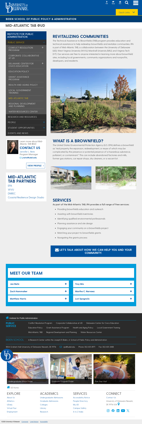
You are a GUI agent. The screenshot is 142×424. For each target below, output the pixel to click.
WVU (11, 189)
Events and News (18, 133)
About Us (11, 397)
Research (44, 411)
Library (43, 408)
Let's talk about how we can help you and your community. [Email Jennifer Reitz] (93, 251)
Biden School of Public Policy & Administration (41, 18)
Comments (24, 421)
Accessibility (44, 421)
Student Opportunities (21, 127)
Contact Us (111, 397)
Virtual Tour (12, 408)
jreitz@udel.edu (29, 157)
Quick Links (124, 12)
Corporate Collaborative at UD (69, 323)
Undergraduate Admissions (51, 397)
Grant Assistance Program (19, 78)
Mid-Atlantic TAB (18, 98)
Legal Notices (34, 421)
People (12, 122)
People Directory (80, 401)
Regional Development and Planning (22, 104)
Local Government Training (108, 327)
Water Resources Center (23, 111)
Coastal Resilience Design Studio (26, 197)
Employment (12, 411)
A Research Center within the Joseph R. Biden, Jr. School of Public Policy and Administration (67, 340)
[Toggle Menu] (44, 42)
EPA (10, 185)
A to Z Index (78, 411)
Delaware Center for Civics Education (21, 64)
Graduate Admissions (49, 401)
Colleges (44, 404)
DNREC (12, 193)
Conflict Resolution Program (40, 323)
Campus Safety (79, 408)
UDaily (9, 404)
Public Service (16, 42)
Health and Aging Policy (23, 85)
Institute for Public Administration (20, 35)
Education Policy (19, 71)
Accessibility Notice (81, 397)
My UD (76, 404)
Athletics (10, 401)
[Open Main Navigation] (135, 3)
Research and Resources (22, 117)
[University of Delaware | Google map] (119, 404)
